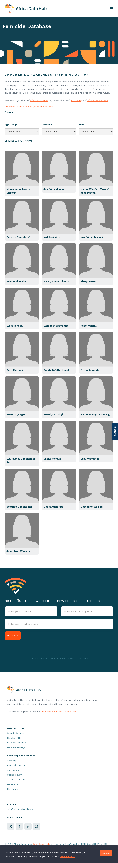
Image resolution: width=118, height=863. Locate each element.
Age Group (11, 124)
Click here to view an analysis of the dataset (29, 106)
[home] (26, 8)
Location (47, 124)
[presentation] (30, 648)
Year (81, 124)
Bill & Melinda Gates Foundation (58, 711)
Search (9, 112)
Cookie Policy (67, 856)
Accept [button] (106, 853)
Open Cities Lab (41, 844)
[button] (112, 8)
